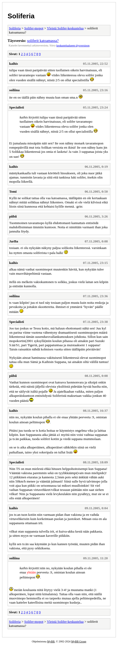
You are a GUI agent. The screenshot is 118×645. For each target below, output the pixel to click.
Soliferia (21, 16)
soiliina (14, 90)
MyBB (51, 641)
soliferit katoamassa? (42, 41)
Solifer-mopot (34, 28)
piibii (13, 216)
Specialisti (16, 107)
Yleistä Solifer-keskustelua (65, 28)
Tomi (13, 191)
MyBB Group (78, 641)
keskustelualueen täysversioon (72, 45)
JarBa (13, 241)
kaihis (13, 64)
